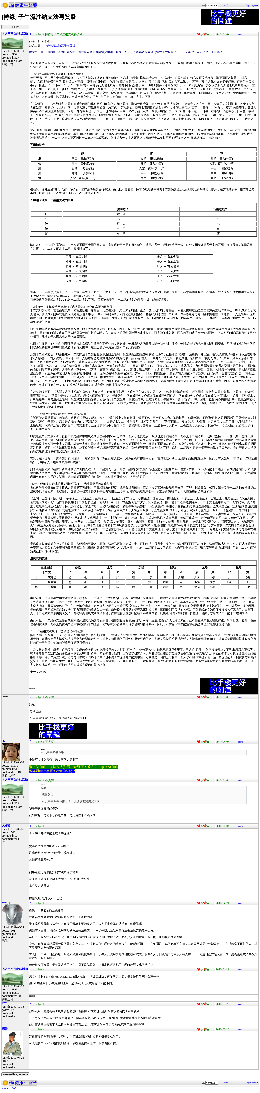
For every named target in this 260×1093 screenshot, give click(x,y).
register (255, 5)
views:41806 (8, 1088)
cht (11, 5)
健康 (19, 5)
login (248, 5)
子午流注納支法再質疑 (60, 45)
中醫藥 (30, 5)
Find (226, 5)
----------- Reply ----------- (15, 26)
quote (240, 34)
